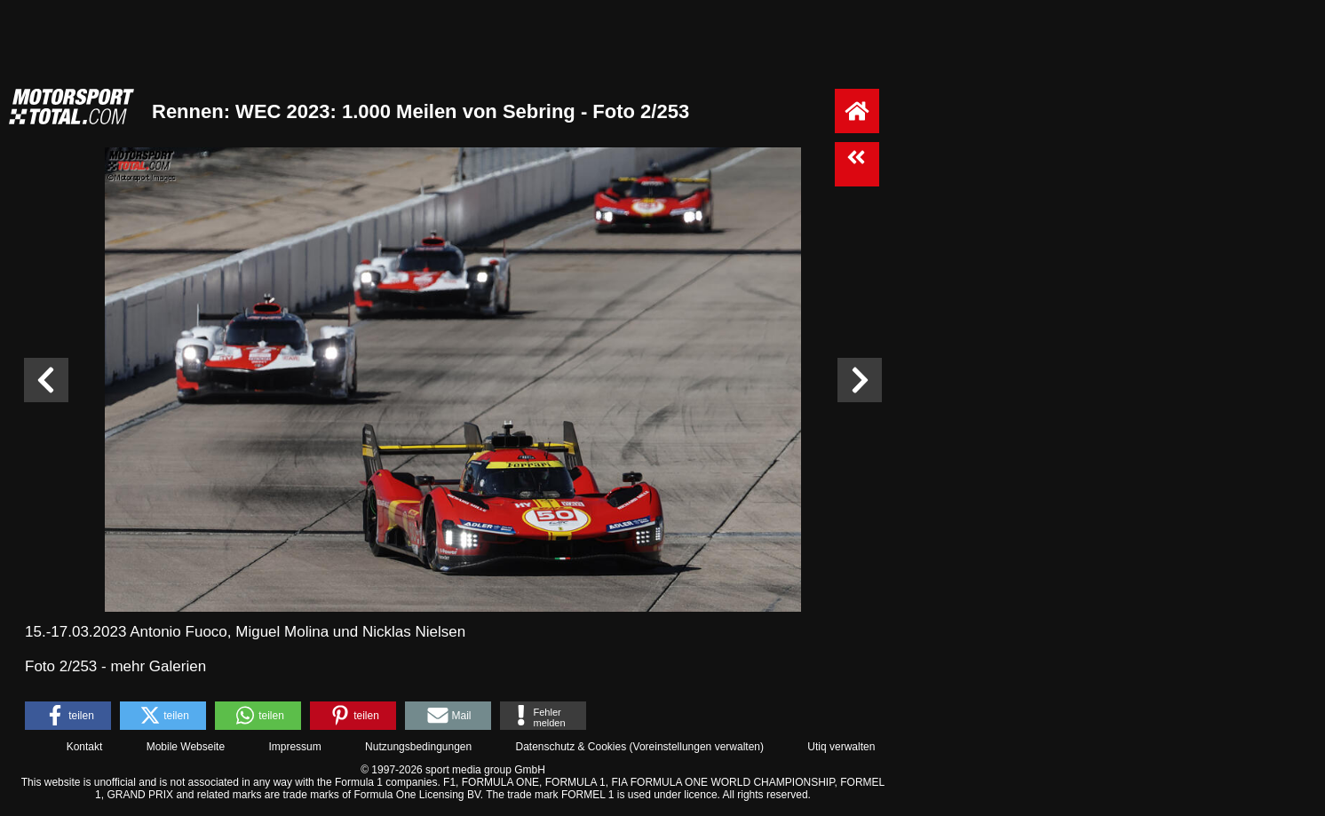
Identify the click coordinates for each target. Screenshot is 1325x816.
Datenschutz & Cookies (570, 747)
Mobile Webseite (186, 747)
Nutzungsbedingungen (418, 747)
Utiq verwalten (841, 747)
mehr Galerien (158, 666)
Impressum (294, 747)
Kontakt (85, 747)
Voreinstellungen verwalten (696, 747)
